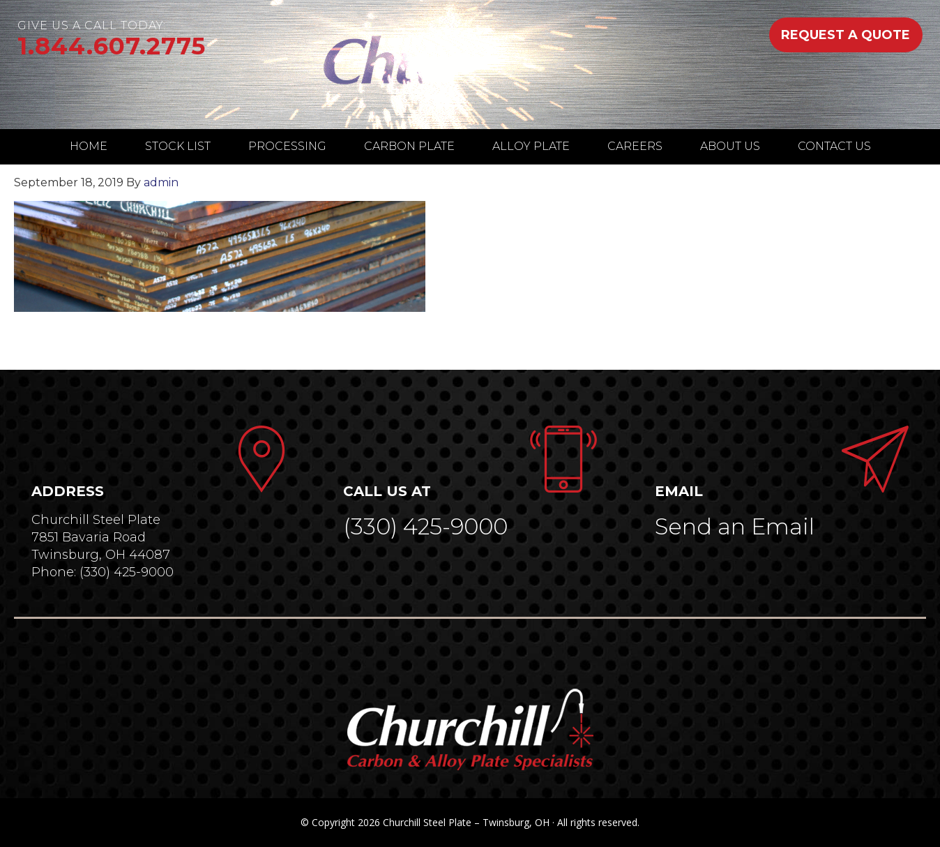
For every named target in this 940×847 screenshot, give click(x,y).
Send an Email (734, 526)
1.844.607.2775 (111, 46)
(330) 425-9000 (425, 526)
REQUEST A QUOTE (845, 35)
